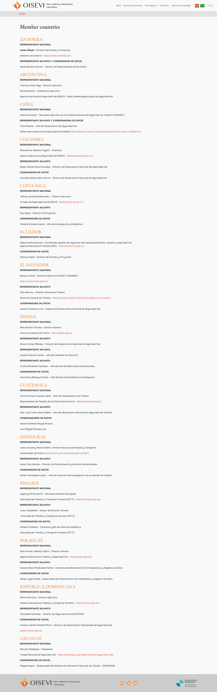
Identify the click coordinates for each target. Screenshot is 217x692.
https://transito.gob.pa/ (88, 499)
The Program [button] (150, 5)
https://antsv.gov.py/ (81, 556)
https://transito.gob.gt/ (89, 401)
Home (22, 13)
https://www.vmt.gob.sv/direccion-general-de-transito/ (82, 297)
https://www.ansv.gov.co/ (80, 155)
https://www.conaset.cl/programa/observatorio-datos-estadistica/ (106, 131)
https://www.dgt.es (62, 333)
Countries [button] (164, 5)
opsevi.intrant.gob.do (31, 630)
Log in (210, 6)
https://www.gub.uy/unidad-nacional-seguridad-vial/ (86, 654)
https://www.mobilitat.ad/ (57, 55)
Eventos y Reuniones (132, 5)
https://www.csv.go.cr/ (71, 202)
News (118, 5)
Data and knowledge (181, 5)
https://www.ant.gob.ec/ (72, 246)
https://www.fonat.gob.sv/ (34, 281)
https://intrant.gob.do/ (88, 603)
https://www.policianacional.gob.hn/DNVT (67, 453)
